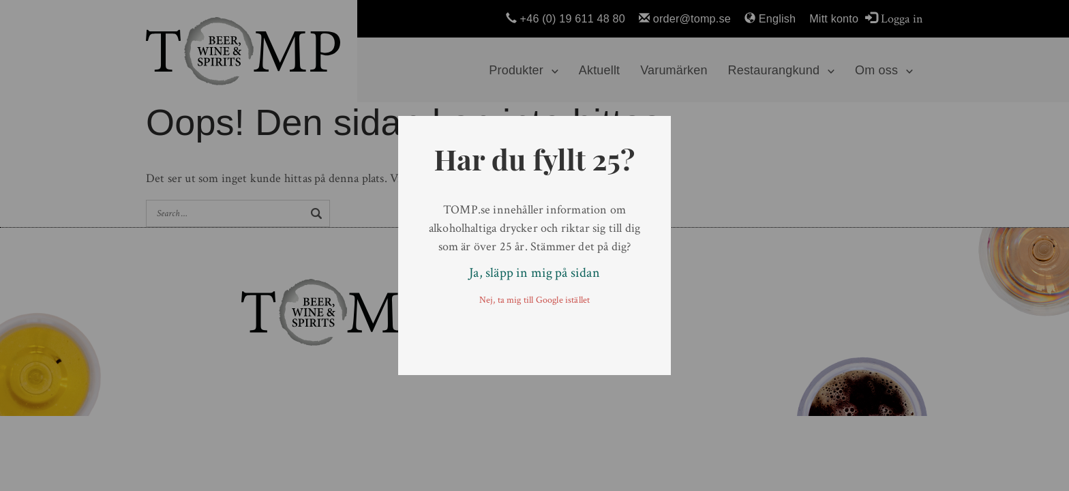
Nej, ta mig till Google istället (534, 300)
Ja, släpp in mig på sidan (534, 273)
